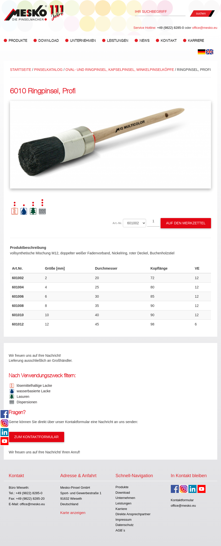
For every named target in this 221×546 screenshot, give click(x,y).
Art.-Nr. (117, 223)
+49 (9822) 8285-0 (170, 28)
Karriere (196, 41)
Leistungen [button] (117, 41)
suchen (201, 13)
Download (123, 492)
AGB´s (120, 530)
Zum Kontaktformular (36, 437)
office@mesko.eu (204, 28)
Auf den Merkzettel (186, 223)
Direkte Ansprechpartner (133, 514)
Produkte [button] (18, 41)
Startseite (20, 70)
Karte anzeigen (72, 512)
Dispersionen (26, 402)
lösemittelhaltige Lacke (33, 386)
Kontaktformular (182, 500)
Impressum (124, 519)
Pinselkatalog (48, 70)
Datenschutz (125, 525)
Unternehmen (125, 498)
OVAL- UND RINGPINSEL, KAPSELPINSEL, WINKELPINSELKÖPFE (119, 70)
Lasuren (22, 397)
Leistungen (124, 503)
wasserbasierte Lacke (32, 391)
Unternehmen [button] (83, 41)
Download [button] (48, 41)
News (145, 41)
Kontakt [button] (169, 41)
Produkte (122, 487)
